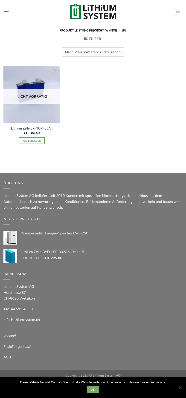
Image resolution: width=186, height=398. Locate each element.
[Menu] (6, 11)
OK (93, 389)
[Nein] (180, 388)
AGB (7, 357)
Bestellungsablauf (16, 346)
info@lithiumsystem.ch (21, 319)
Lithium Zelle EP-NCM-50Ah (32, 128)
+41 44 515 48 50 (18, 309)
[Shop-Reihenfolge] (93, 52)
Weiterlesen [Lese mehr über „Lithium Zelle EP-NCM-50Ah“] (31, 140)
